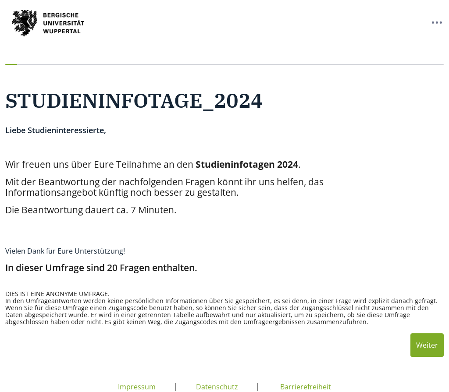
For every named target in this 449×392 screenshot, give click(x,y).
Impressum (137, 387)
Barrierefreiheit (305, 387)
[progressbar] (224, 64)
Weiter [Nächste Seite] (427, 345)
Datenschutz (217, 387)
